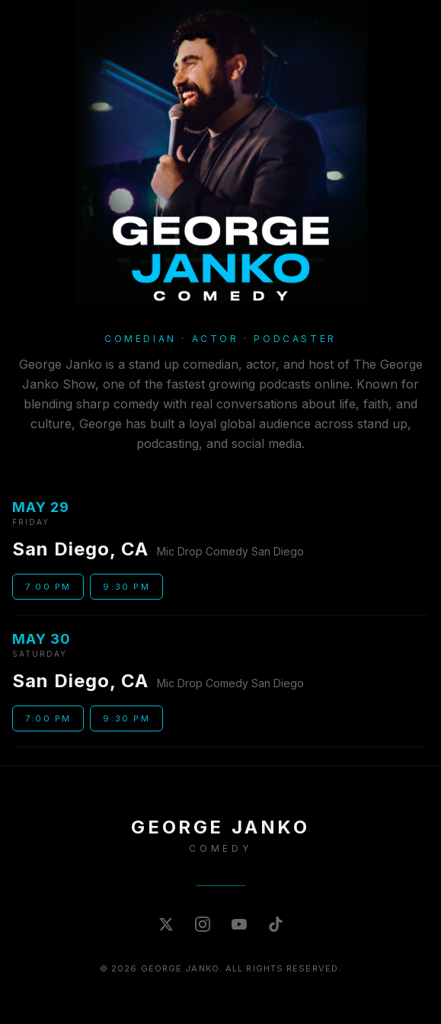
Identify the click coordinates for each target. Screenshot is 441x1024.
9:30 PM (126, 586)
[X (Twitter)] (166, 924)
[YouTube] (239, 924)
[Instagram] (202, 924)
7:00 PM (48, 586)
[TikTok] (275, 924)
